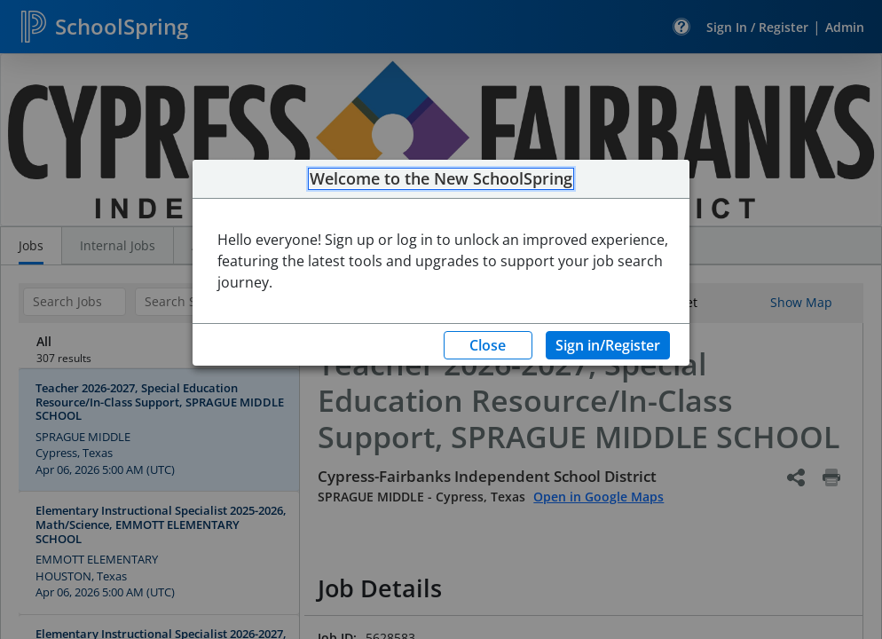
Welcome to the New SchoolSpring (441, 179)
